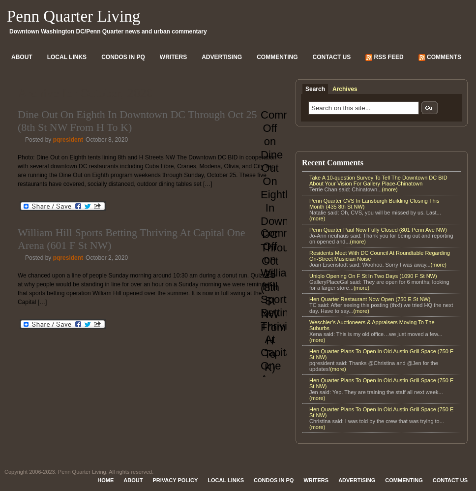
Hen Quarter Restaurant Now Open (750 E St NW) (369, 299)
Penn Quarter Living (73, 16)
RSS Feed (384, 57)
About (21, 57)
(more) (389, 189)
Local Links (67, 57)
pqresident (68, 139)
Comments (439, 57)
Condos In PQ (123, 57)
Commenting (277, 57)
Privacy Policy (175, 480)
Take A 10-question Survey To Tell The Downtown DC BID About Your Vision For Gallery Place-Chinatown (378, 180)
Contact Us (332, 57)
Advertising (222, 57)
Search (315, 89)
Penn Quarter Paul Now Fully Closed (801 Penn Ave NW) (378, 230)
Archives (344, 89)
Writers (173, 57)
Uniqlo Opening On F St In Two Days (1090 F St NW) (373, 276)
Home (105, 480)
